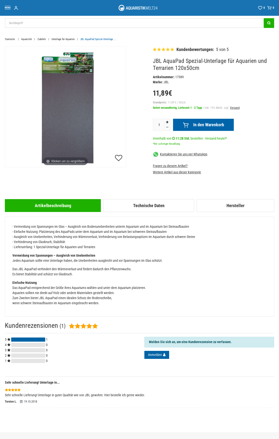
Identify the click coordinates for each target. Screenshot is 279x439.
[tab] (53, 205)
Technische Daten (149, 205)
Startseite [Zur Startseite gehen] (10, 39)
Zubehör (41, 39)
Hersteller (235, 205)
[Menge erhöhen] (167, 122)
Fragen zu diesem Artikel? (170, 166)
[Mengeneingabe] (159, 125)
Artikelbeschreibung (53, 205)
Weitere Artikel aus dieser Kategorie (177, 172)
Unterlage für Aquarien (63, 39)
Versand (235, 108)
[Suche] (269, 23)
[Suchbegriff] (133, 23)
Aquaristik (26, 39)
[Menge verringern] (167, 127)
